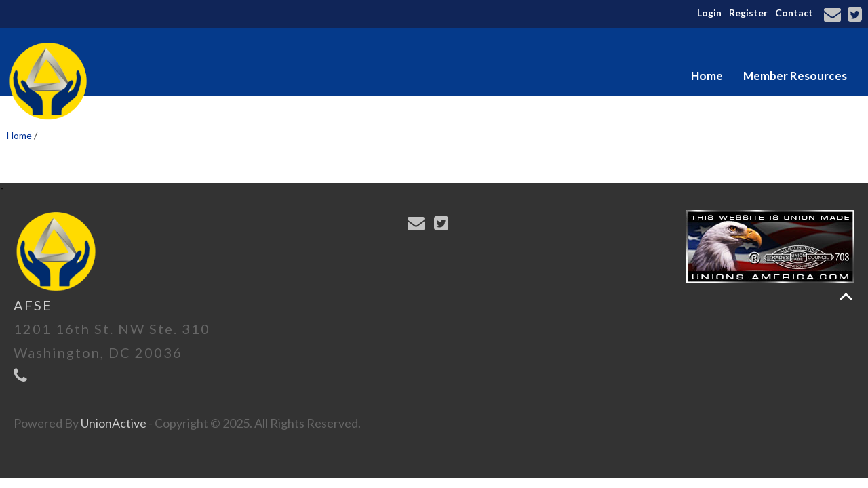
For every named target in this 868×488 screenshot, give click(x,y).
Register (748, 12)
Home (707, 75)
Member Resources (795, 75)
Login (709, 12)
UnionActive (113, 422)
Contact (794, 12)
